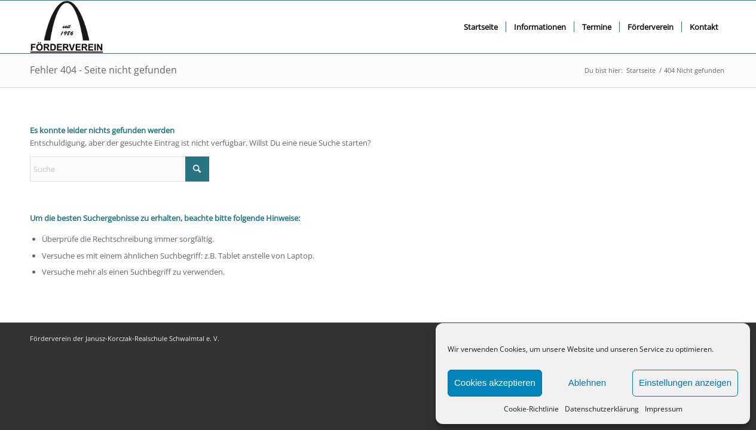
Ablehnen (587, 382)
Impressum (663, 409)
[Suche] (119, 169)
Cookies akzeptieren (494, 382)
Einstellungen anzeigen (685, 382)
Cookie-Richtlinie (531, 409)
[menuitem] (481, 27)
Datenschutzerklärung (602, 409)
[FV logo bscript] (66, 27)
